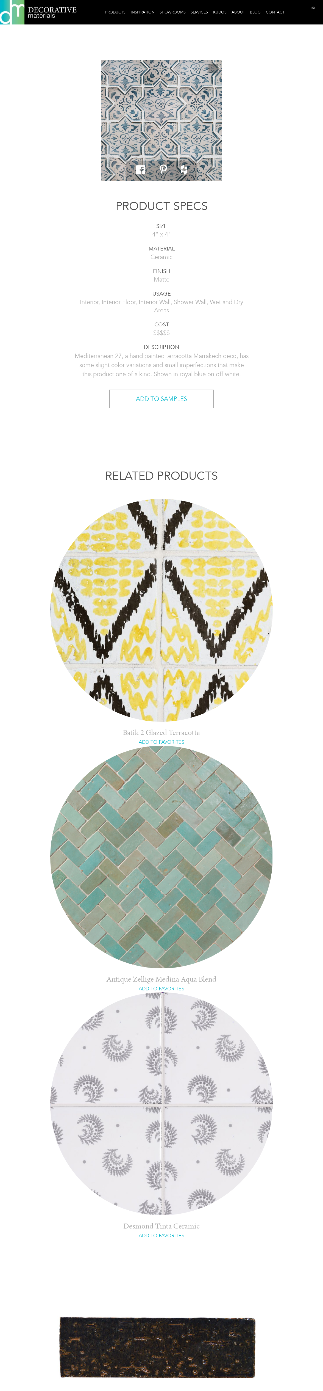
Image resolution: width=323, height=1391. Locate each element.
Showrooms (173, 12)
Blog (255, 12)
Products (115, 12)
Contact (275, 12)
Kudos (220, 12)
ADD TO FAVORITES (161, 742)
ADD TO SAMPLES (161, 399)
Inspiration (143, 12)
